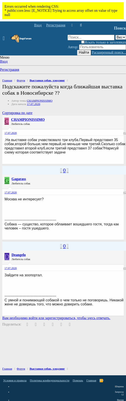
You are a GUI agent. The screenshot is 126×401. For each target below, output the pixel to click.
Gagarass (19, 179)
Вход (4, 61)
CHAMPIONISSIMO (39, 100)
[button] (5, 39)
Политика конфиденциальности (49, 380)
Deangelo (19, 255)
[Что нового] (72, 25)
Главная (91, 380)
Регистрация (9, 69)
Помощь (78, 380)
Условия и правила (15, 380)
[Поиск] (80, 25)
